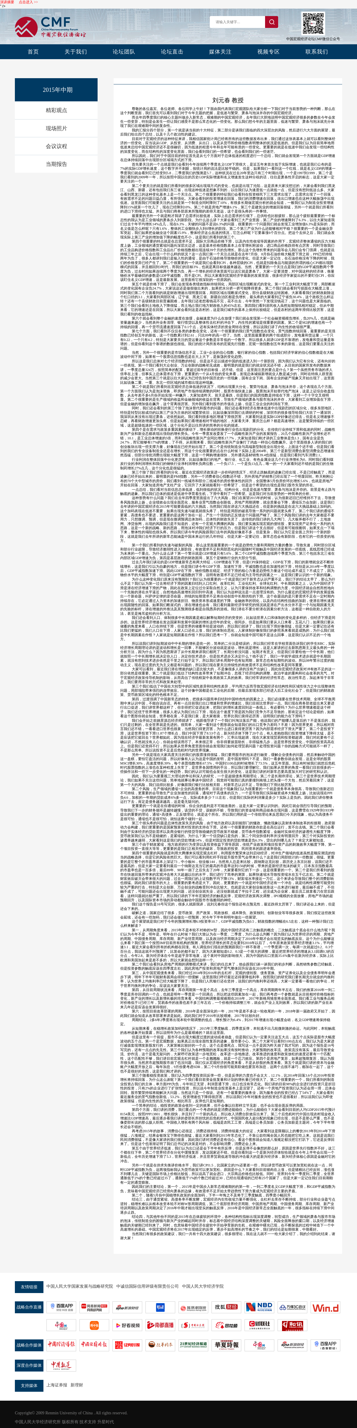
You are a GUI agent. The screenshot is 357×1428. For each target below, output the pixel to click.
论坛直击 (172, 52)
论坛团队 (124, 52)
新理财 (77, 1385)
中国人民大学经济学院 (203, 1286)
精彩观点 (56, 110)
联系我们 (317, 52)
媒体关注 (220, 52)
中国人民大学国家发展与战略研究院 (79, 1286)
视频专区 (268, 52)
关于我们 (76, 52)
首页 (33, 52)
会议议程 (56, 146)
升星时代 (105, 1422)
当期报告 (56, 164)
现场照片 (56, 128)
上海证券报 (56, 1385)
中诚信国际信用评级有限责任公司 (147, 1286)
